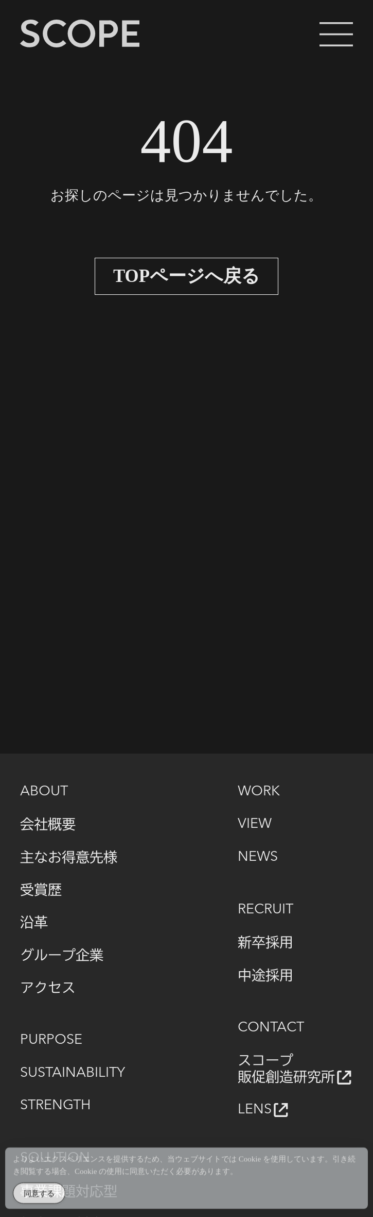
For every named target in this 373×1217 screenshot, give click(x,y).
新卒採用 (265, 942)
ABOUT (44, 792)
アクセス (48, 987)
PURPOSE (51, 1040)
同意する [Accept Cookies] (39, 1196)
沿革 (34, 922)
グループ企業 (61, 955)
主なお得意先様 (68, 857)
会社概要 (48, 824)
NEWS (258, 857)
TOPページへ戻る (186, 276)
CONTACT (271, 1028)
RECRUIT (265, 910)
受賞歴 (41, 889)
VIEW (255, 824)
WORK (259, 792)
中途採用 (265, 975)
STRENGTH (55, 1105)
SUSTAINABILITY (72, 1073)
